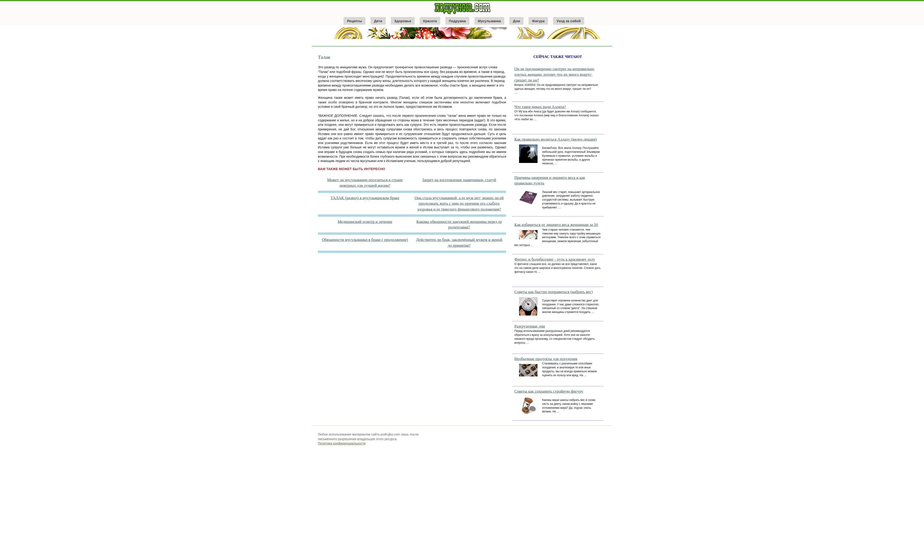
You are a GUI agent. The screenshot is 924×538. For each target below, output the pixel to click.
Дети (378, 21)
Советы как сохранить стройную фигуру (548, 391)
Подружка (457, 21)
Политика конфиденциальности (342, 443)
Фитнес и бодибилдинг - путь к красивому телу (554, 259)
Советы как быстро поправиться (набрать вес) (553, 292)
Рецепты (354, 21)
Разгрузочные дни (529, 326)
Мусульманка (489, 21)
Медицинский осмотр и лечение (365, 221)
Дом (516, 21)
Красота (430, 21)
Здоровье (402, 21)
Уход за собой (568, 21)
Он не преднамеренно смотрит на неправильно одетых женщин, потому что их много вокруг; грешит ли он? (554, 74)
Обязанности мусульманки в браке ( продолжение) (365, 239)
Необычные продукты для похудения (545, 359)
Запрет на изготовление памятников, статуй (459, 180)
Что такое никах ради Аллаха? (540, 107)
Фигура (538, 21)
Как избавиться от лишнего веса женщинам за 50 (556, 224)
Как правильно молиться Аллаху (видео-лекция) (555, 139)
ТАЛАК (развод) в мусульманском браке (365, 198)
